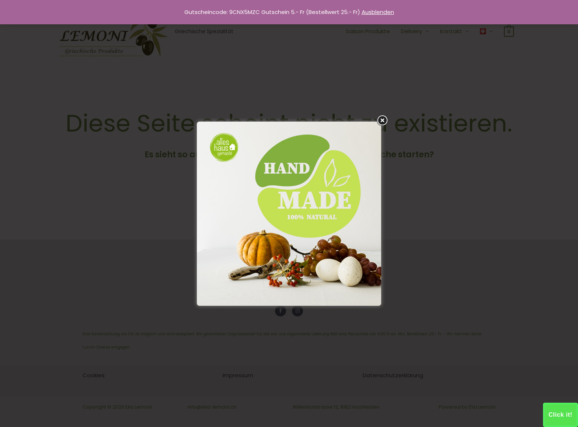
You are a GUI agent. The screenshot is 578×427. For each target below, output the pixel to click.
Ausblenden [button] (378, 12)
